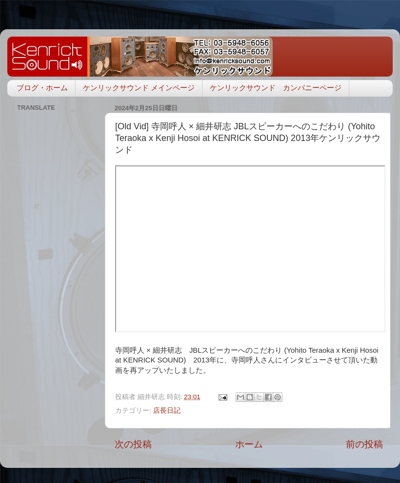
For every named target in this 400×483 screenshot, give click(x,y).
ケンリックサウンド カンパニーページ (275, 87)
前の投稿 (364, 444)
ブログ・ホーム (42, 87)
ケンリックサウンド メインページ (139, 87)
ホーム (249, 444)
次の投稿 (133, 444)
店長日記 (166, 410)
